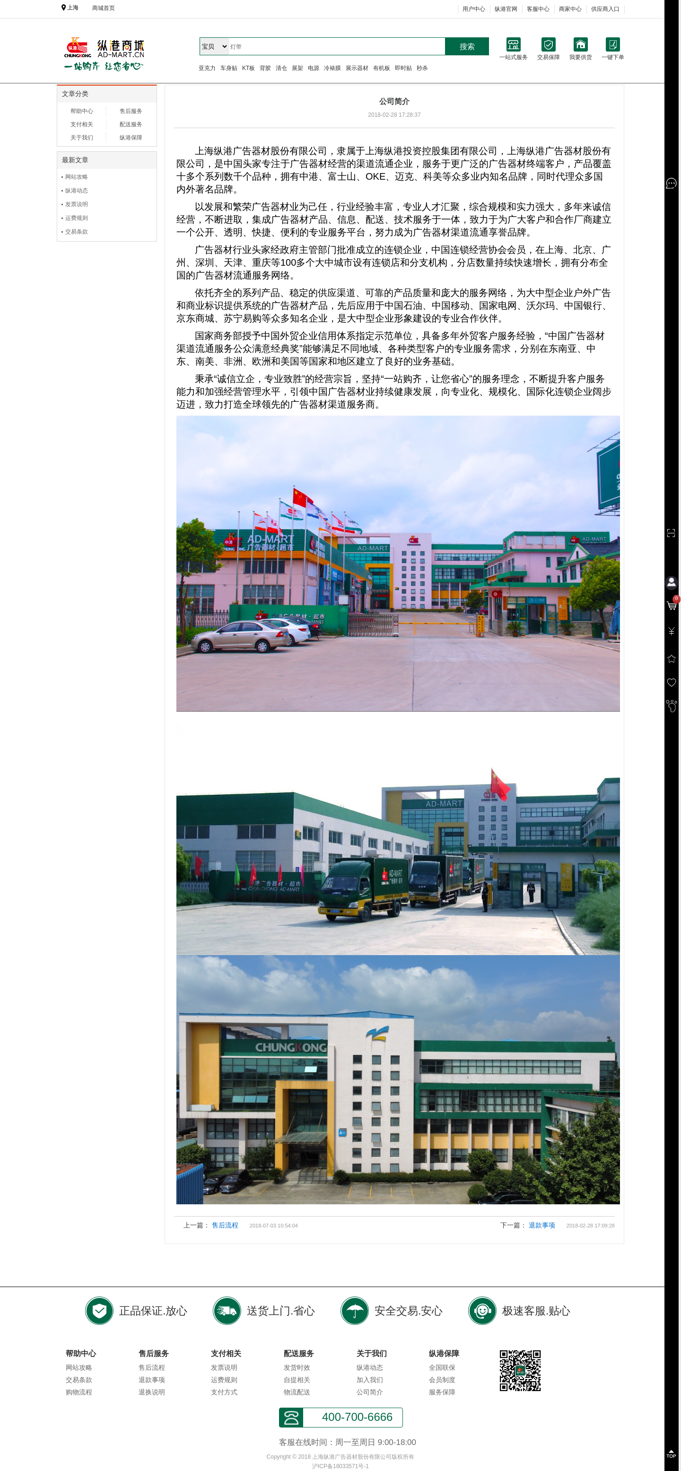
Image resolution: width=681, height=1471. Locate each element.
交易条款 (76, 231)
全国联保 (442, 1367)
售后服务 (131, 111)
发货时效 (297, 1367)
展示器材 (357, 68)
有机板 (381, 68)
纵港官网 (506, 9)
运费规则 (76, 218)
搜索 (467, 47)
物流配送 (297, 1392)
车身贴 (228, 68)
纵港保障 (131, 137)
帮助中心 (81, 111)
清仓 (281, 68)
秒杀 (422, 68)
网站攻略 (76, 177)
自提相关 (297, 1380)
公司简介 (370, 1392)
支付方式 (224, 1392)
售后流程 (225, 1225)
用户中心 (474, 9)
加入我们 (370, 1380)
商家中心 (570, 9)
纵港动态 (76, 190)
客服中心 (538, 9)
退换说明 (152, 1392)
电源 (313, 68)
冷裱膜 (332, 68)
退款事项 (542, 1225)
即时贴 (403, 68)
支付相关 (81, 124)
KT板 (248, 68)
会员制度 (442, 1380)
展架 (297, 68)
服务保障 (442, 1392)
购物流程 (79, 1392)
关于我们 (81, 137)
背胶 (265, 68)
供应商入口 (605, 9)
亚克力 (207, 68)
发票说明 (76, 204)
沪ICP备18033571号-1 (340, 1466)
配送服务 (131, 124)
